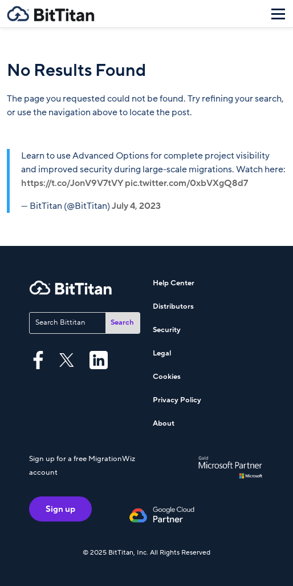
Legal (162, 353)
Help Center (173, 283)
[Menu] (278, 13)
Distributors (173, 306)
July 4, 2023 (136, 206)
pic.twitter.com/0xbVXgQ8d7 (186, 183)
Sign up (60, 509)
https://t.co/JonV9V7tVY (72, 183)
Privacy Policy (177, 400)
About (163, 423)
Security (167, 330)
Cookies (167, 377)
